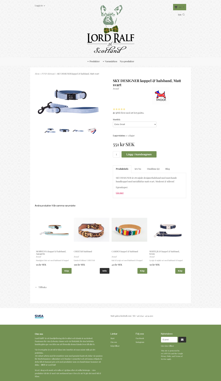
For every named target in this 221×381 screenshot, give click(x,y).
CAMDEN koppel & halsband (125, 251)
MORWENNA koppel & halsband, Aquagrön (51, 252)
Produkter (95, 61)
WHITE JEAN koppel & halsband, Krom (164, 252)
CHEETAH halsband (83, 251)
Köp (66, 271)
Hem (37, 73)
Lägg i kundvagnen (139, 154)
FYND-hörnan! (48, 73)
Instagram (140, 342)
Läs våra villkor (167, 346)
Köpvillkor (114, 346)
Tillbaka (41, 287)
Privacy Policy (166, 356)
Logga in (39, 5)
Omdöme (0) (153, 168)
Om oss (113, 342)
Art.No (137, 168)
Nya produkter (127, 61)
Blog (167, 168)
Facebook (140, 338)
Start (112, 338)
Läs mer (120, 192)
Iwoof (116, 88)
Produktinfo (122, 168)
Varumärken (111, 61)
